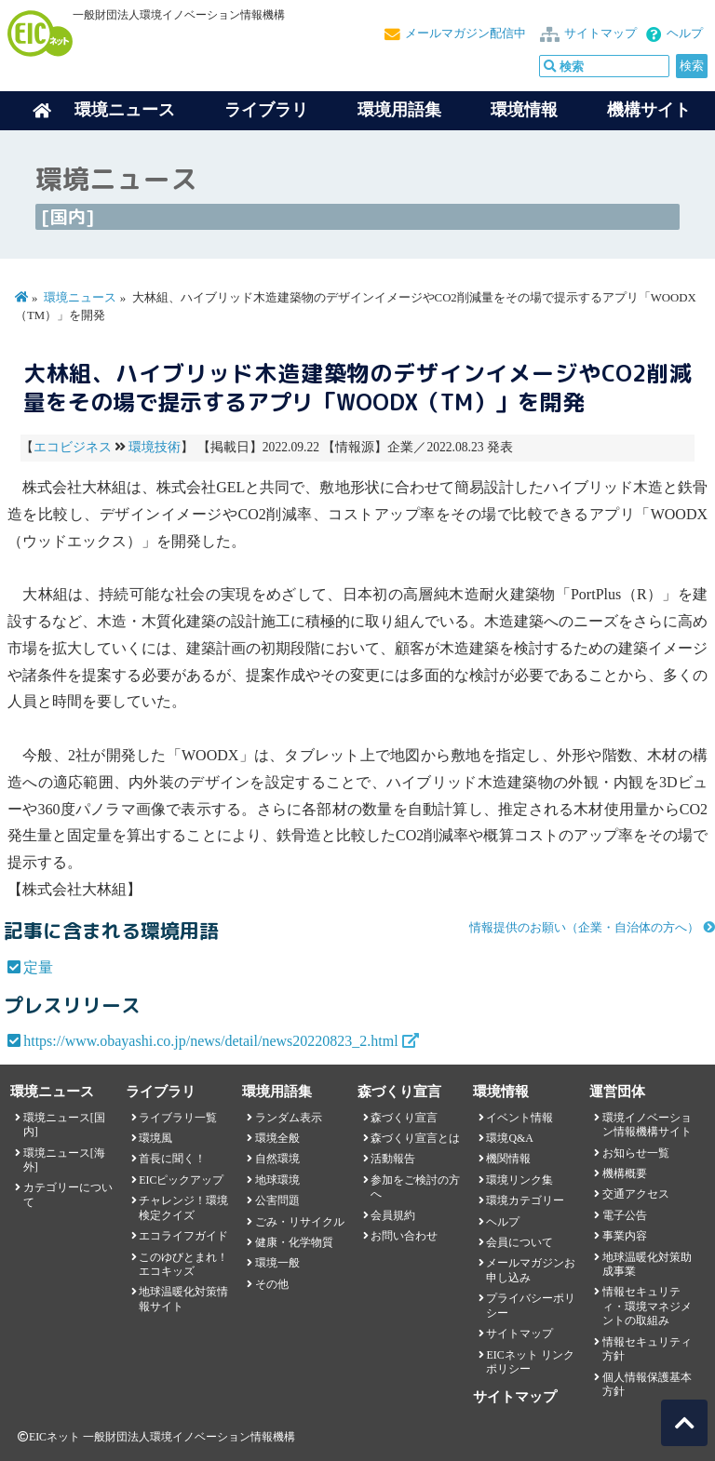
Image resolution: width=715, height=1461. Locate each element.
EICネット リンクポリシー (529, 1361)
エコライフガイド (183, 1235)
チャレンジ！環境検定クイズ (183, 1207)
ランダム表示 (288, 1117)
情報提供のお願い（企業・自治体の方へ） (584, 927)
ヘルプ (685, 33)
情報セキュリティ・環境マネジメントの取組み (647, 1306)
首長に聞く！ (172, 1158)
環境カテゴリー (525, 1200)
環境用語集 (399, 110)
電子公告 (624, 1215)
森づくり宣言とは (415, 1138)
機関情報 (508, 1158)
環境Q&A (509, 1138)
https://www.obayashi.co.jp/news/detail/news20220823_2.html (210, 1041)
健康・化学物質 (294, 1242)
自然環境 (277, 1158)
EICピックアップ (181, 1179)
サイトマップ (600, 33)
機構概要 (624, 1173)
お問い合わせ (404, 1235)
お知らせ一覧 (635, 1152)
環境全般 (277, 1138)
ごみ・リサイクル (299, 1221)
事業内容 (624, 1235)
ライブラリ (266, 110)
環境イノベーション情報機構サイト (647, 1124)
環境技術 (154, 447)
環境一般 (277, 1262)
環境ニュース (80, 297)
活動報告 (393, 1158)
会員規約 (393, 1215)
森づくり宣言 (404, 1117)
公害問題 (277, 1200)
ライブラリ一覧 (178, 1117)
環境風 (155, 1138)
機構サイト (649, 110)
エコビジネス (73, 447)
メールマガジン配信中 (465, 33)
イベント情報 (519, 1117)
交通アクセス (635, 1193)
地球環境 (277, 1179)
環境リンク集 (519, 1179)
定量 (38, 967)
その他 (272, 1284)
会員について (519, 1242)
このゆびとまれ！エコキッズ (183, 1264)
